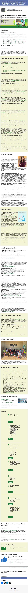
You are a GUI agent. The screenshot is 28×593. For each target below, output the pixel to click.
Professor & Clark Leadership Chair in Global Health (16, 370)
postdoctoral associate (19, 372)
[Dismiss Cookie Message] (27, 1)
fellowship (11, 378)
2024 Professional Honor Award (15, 80)
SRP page (5, 68)
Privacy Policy (11, 590)
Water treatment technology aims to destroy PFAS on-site (12, 67)
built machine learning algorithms (19, 319)
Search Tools (12, 539)
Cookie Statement (21, 4)
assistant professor (18, 388)
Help (18, 590)
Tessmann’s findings (23, 100)
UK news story (3, 99)
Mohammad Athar (17, 225)
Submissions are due (8, 287)
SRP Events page (5, 536)
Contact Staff (10, 548)
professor (21, 385)
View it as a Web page (23, 567)
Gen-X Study (16, 138)
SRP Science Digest (7, 534)
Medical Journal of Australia (8, 132)
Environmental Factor (7, 63)
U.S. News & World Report (19, 146)
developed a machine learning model (20, 325)
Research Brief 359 (5, 399)
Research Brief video (9, 402)
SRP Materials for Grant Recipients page (10, 530)
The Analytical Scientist (9, 76)
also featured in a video (10, 123)
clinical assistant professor (10, 392)
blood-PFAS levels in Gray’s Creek (20, 137)
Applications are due (8, 266)
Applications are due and (12, 295)
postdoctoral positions (12, 383)
